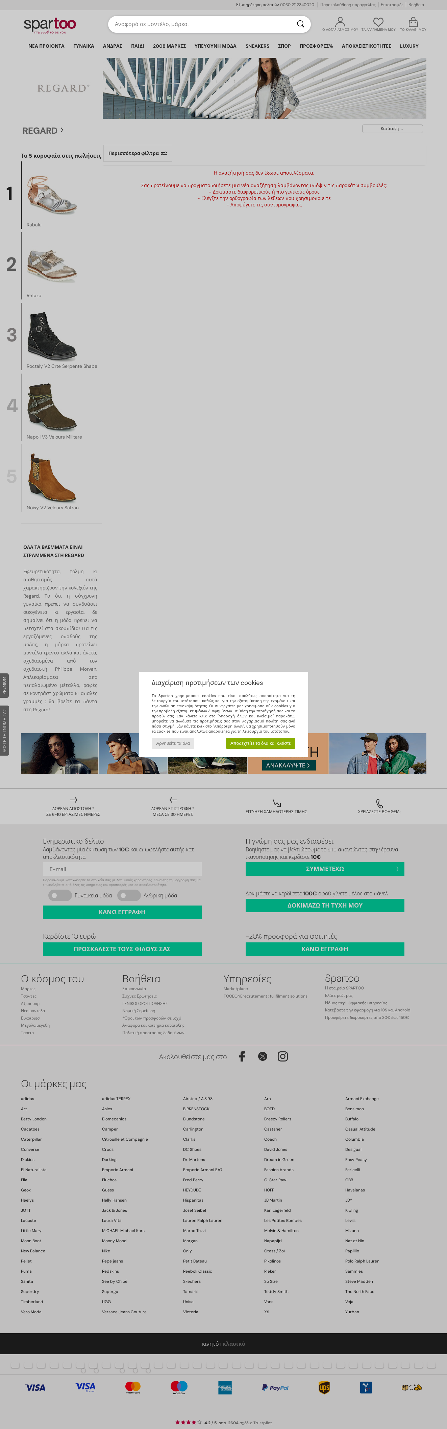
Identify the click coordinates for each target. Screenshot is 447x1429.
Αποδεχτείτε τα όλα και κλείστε (260, 743)
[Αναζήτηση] (300, 24)
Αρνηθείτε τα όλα (173, 743)
